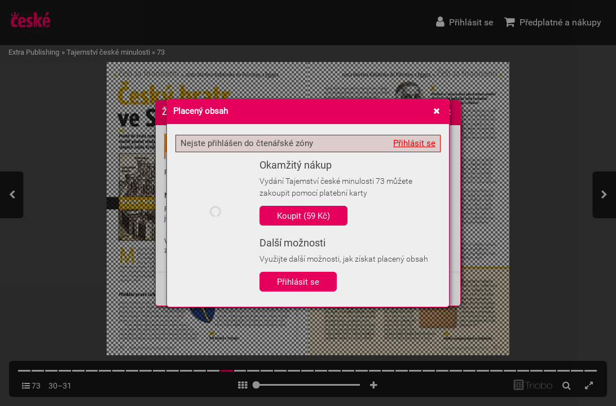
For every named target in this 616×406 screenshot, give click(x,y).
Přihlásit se (414, 143)
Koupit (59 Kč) (303, 216)
